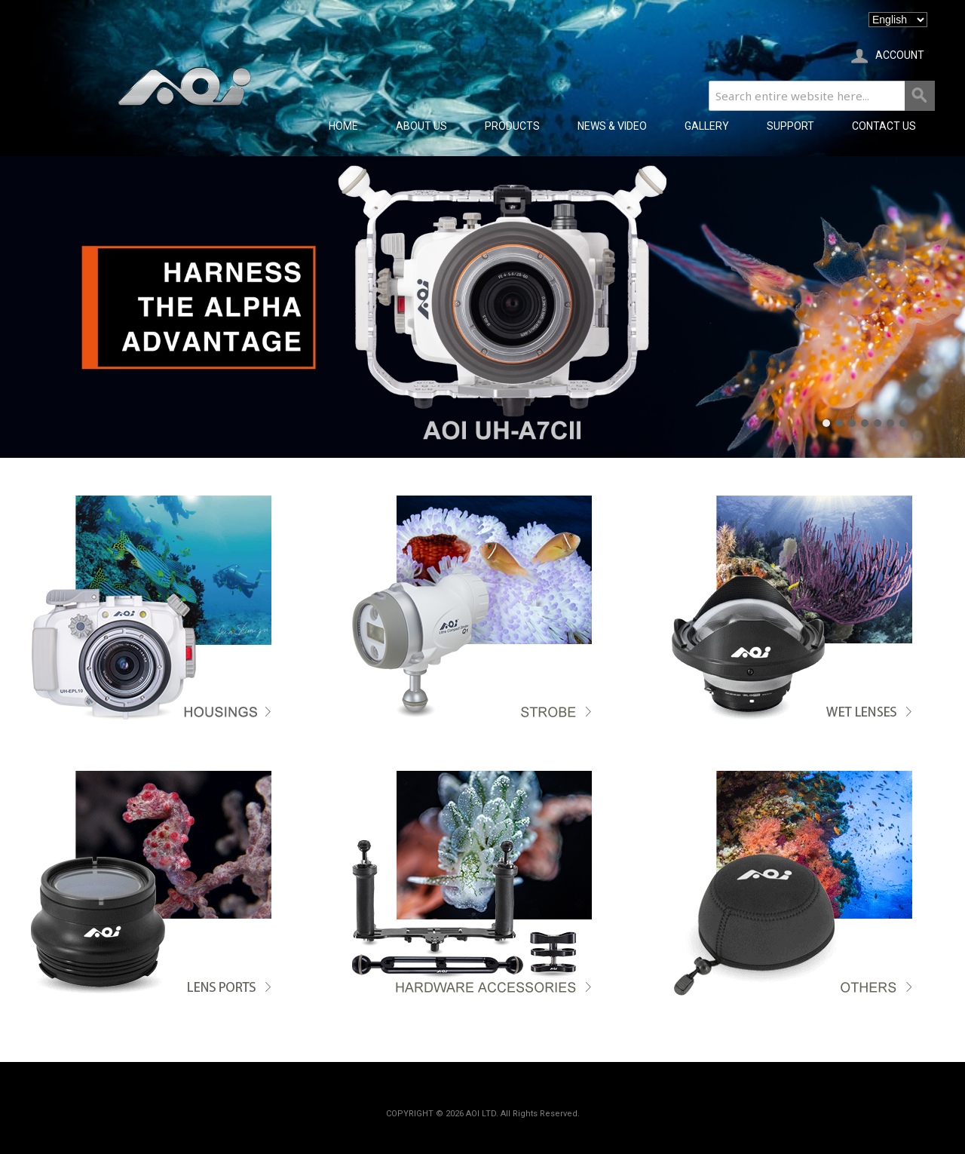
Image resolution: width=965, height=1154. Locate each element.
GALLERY (707, 126)
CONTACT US (884, 126)
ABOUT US (421, 126)
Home (343, 126)
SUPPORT (790, 126)
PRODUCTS (512, 126)
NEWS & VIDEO (612, 126)
